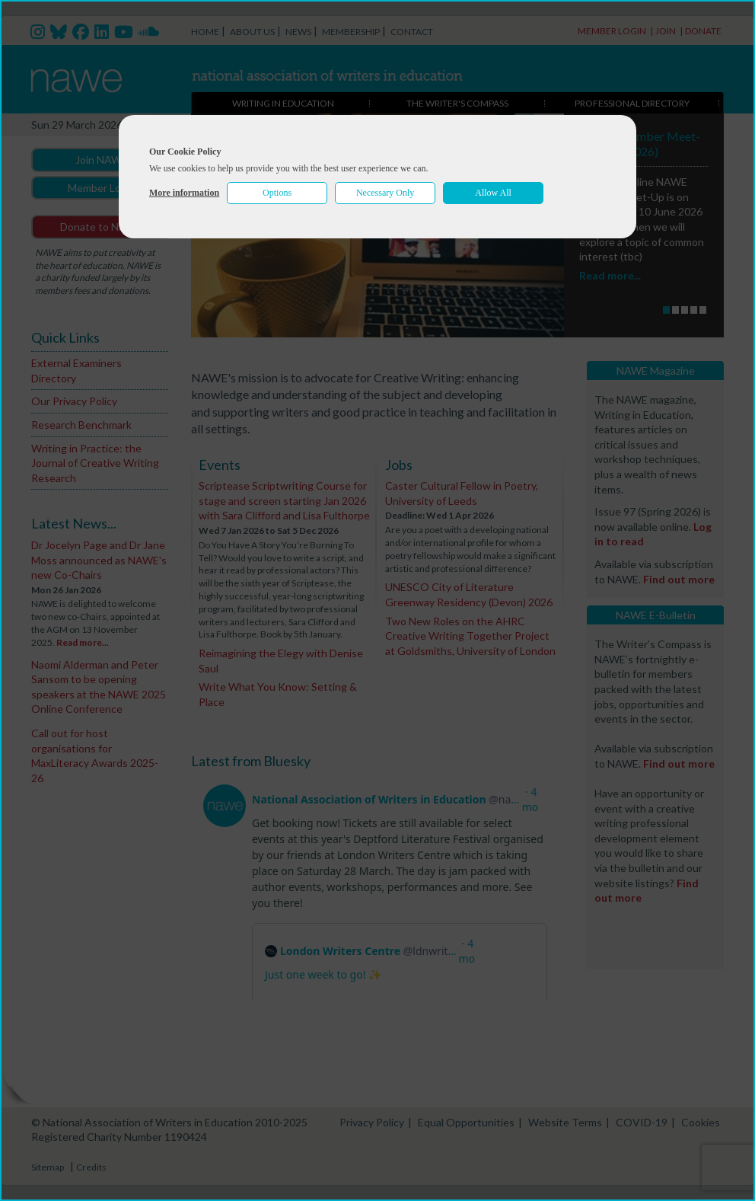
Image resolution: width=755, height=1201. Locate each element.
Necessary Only (385, 192)
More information (184, 192)
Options (277, 192)
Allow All (493, 192)
